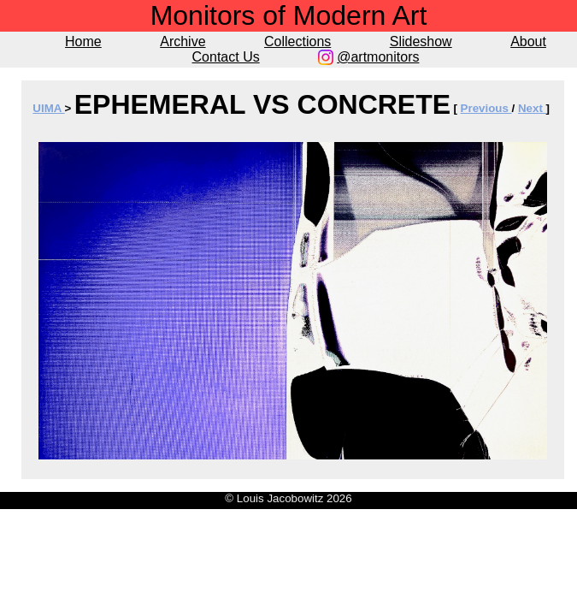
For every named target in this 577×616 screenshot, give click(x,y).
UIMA (48, 108)
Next (532, 108)
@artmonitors (378, 57)
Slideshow (421, 41)
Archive (182, 41)
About (528, 41)
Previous (486, 108)
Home (83, 41)
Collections (297, 41)
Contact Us (226, 57)
